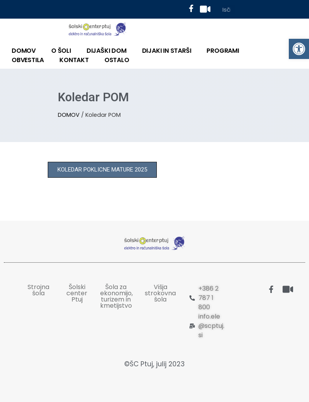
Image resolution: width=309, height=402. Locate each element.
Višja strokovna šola (160, 293)
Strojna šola (38, 290)
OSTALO (116, 59)
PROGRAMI (223, 50)
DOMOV (24, 50)
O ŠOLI (61, 50)
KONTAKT (74, 59)
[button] (102, 170)
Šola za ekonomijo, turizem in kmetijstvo (116, 296)
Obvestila (28, 59)
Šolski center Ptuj (76, 293)
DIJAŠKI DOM (107, 50)
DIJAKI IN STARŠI (166, 50)
